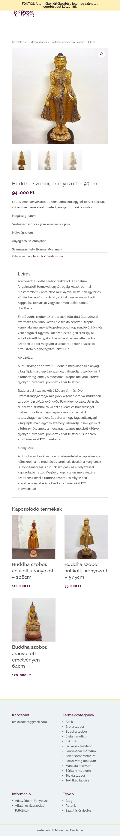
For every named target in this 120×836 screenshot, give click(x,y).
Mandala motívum (79, 766)
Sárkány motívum (78, 770)
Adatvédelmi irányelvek (32, 801)
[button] (101, 54)
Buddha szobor (37, 42)
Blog (69, 801)
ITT (65, 349)
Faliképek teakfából (79, 746)
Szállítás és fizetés (78, 810)
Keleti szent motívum (80, 756)
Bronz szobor (75, 726)
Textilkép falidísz (77, 780)
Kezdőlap (18, 42)
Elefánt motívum (77, 736)
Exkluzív (71, 741)
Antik (69, 722)
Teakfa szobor (55, 256)
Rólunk (71, 805)
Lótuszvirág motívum (81, 761)
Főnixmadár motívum (81, 751)
